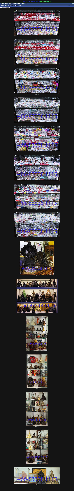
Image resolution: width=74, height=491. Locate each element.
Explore (9, 3)
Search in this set (5, 7)
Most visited (14, 3)
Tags (6, 3)
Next (41, 488)
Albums (2, 3)
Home (2, 5)
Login (73, 3)
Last (43, 488)
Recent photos (20, 3)
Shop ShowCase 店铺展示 (11, 5)
